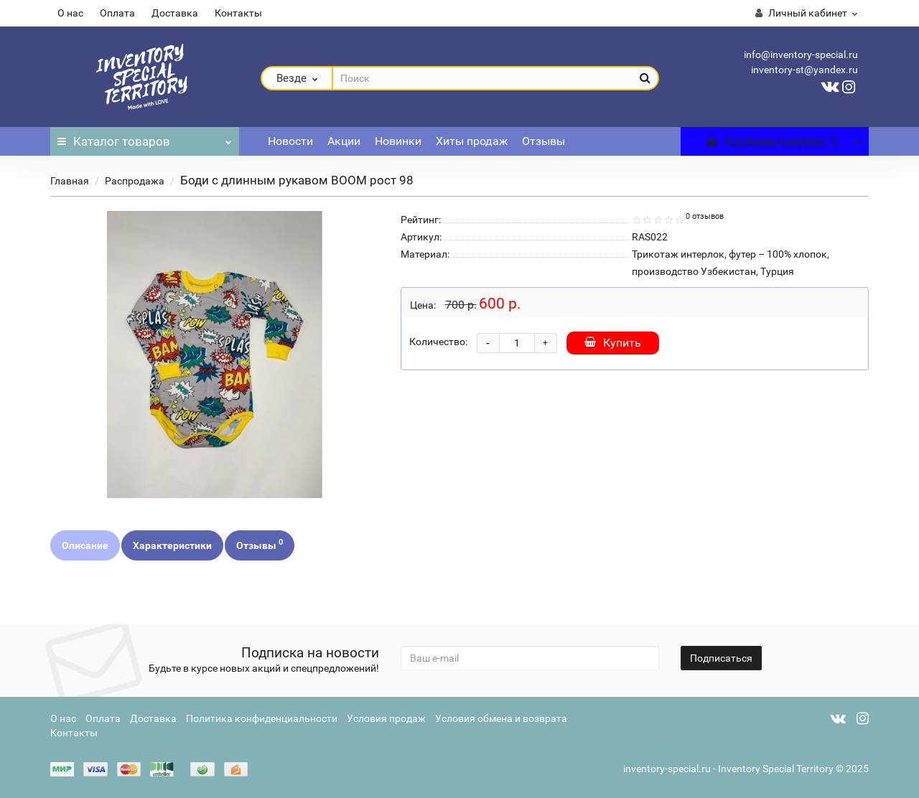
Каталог (144, 138)
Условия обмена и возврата (501, 718)
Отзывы (543, 141)
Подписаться (721, 658)
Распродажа (134, 181)
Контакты (238, 13)
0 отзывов (705, 216)
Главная (69, 181)
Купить (612, 342)
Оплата (117, 13)
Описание (85, 545)
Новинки (398, 141)
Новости (290, 141)
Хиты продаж (472, 141)
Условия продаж (386, 718)
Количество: (438, 341)
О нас (70, 13)
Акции (343, 141)
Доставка (174, 13)
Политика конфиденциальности (261, 718)
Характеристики (172, 545)
